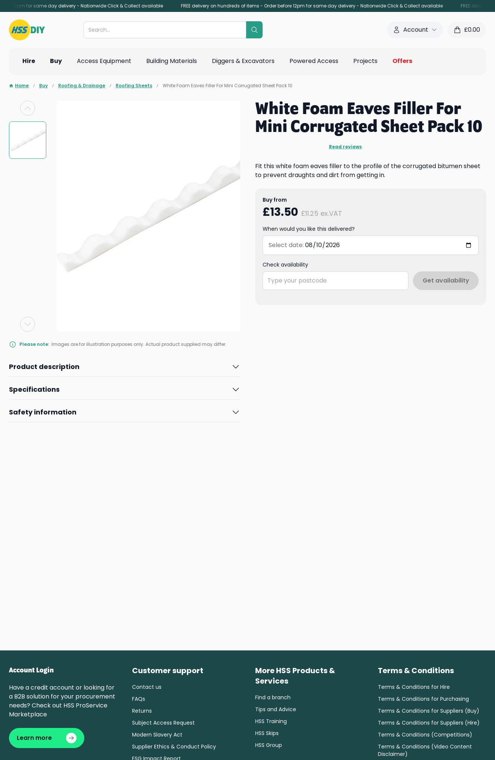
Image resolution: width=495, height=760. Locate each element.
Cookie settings (113, 683)
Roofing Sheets (134, 86)
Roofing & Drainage (81, 86)
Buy (43, 86)
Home (19, 86)
